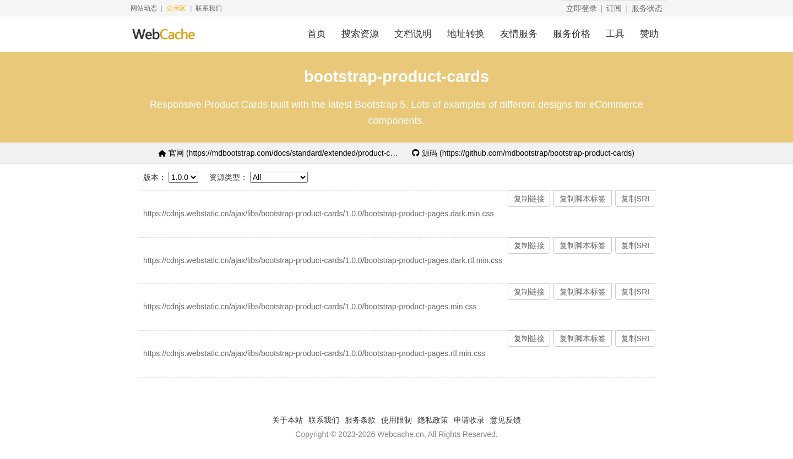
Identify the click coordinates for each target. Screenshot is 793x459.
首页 (316, 34)
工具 (615, 34)
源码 (523, 153)
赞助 (649, 34)
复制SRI (635, 198)
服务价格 (571, 34)
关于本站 (287, 420)
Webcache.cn (400, 434)
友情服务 (518, 34)
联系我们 (208, 8)
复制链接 (529, 198)
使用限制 (396, 420)
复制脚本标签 (583, 198)
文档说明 (413, 34)
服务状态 (647, 8)
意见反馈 (505, 420)
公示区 (176, 8)
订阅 (614, 8)
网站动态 (144, 8)
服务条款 (360, 420)
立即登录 (581, 8)
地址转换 (466, 34)
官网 (280, 153)
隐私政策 (432, 420)
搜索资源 (360, 34)
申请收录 (469, 420)
